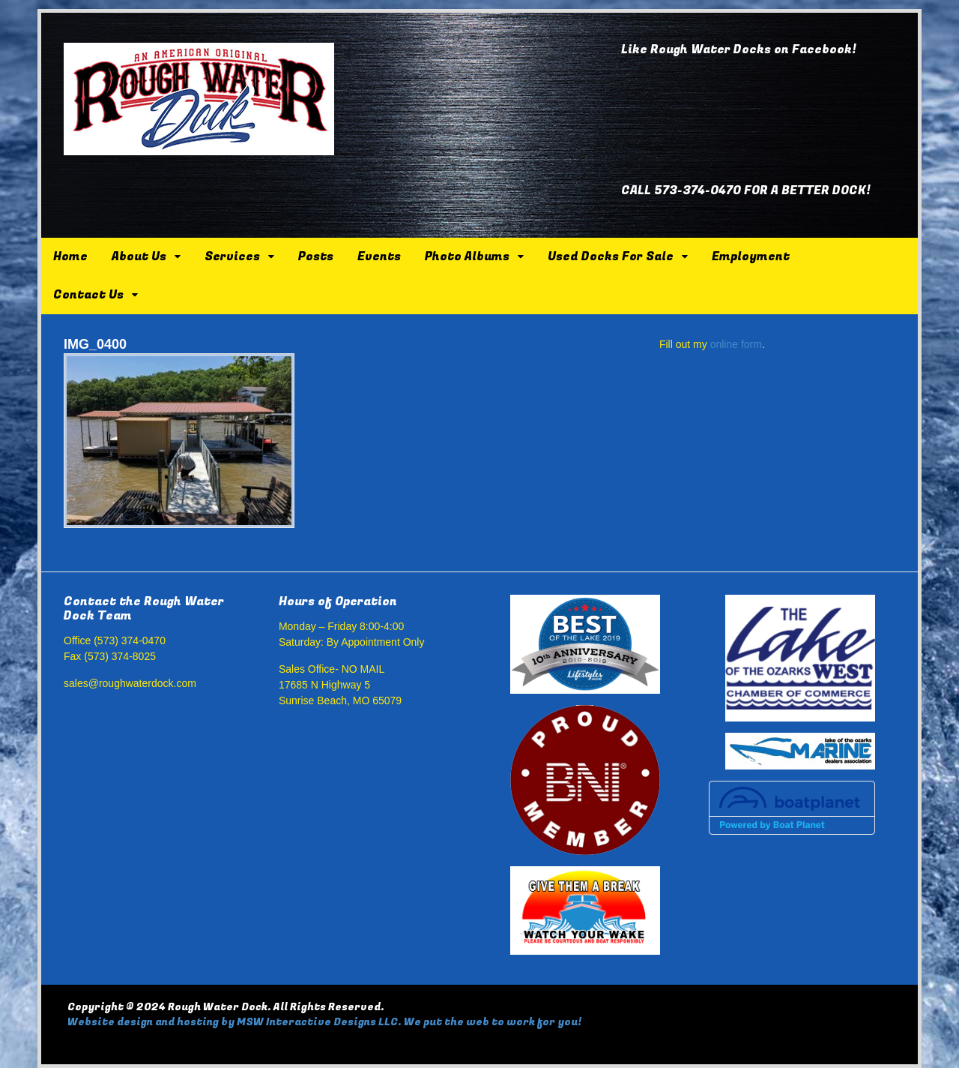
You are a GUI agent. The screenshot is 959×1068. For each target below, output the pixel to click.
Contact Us (88, 295)
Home (70, 257)
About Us (139, 257)
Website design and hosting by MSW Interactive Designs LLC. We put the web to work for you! (324, 1022)
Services (232, 257)
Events (379, 257)
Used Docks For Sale (611, 257)
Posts (315, 257)
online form (736, 344)
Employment (751, 257)
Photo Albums (467, 257)
